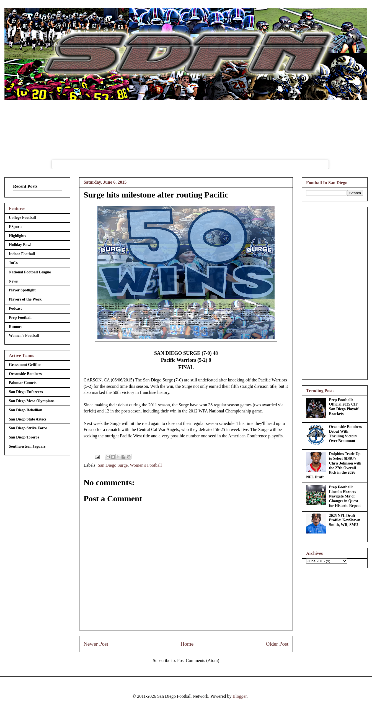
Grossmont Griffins (25, 365)
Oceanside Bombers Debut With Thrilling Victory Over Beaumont (345, 434)
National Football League (30, 272)
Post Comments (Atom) (198, 660)
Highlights (17, 236)
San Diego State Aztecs (27, 419)
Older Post (277, 644)
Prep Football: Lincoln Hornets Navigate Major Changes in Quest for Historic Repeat (345, 496)
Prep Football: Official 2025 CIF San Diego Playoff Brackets (344, 407)
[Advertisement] (334, 292)
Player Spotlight (22, 290)
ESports (15, 227)
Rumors (15, 327)
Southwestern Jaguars (27, 446)
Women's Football (146, 465)
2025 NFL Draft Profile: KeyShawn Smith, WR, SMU (344, 520)
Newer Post (96, 644)
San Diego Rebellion (25, 410)
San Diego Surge (113, 465)
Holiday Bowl (20, 245)
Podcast (15, 308)
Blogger (239, 696)
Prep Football (20, 317)
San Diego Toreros (24, 437)
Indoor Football (22, 254)
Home (186, 644)
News (13, 281)
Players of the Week (25, 299)
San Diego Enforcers (26, 392)
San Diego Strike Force (28, 428)
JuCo (13, 263)
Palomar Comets (23, 383)
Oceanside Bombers (25, 374)
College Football (22, 218)
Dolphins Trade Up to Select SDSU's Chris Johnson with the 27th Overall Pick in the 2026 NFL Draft (333, 465)
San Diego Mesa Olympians (32, 401)
